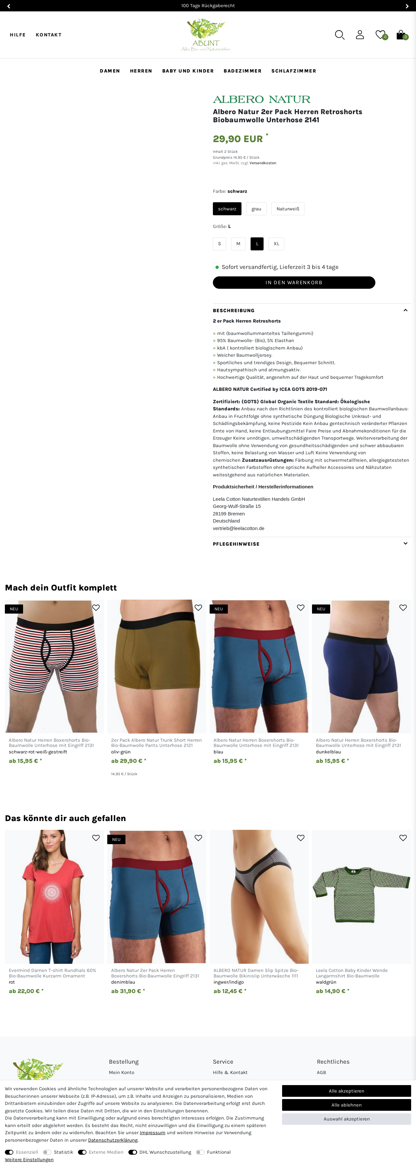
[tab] (312, 420)
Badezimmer (243, 71)
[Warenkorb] (401, 34)
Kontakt (49, 35)
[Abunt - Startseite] (205, 35)
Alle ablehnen (347, 1105)
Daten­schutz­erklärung (112, 1140)
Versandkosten (262, 163)
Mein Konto (121, 1072)
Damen (110, 71)
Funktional (219, 1152)
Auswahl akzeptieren (347, 1119)
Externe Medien (106, 1152)
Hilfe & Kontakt (230, 1072)
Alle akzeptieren (346, 1091)
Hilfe (18, 35)
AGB (321, 1072)
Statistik (63, 1152)
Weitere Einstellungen (29, 1159)
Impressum (152, 1132)
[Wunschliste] (380, 34)
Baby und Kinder (188, 71)
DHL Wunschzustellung (165, 1152)
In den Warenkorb (294, 282)
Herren (141, 71)
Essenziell (27, 1152)
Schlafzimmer (293, 71)
